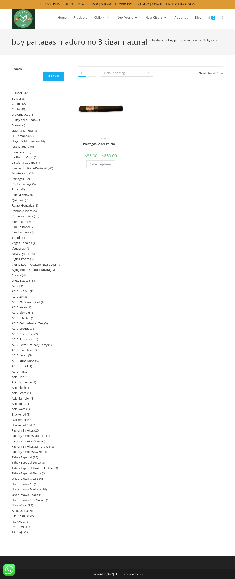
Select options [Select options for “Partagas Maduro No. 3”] (101, 164)
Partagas (100, 138)
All (221, 73)
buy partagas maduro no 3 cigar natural (195, 40)
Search (17, 69)
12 (209, 73)
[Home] (146, 40)
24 (214, 73)
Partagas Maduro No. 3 (101, 144)
